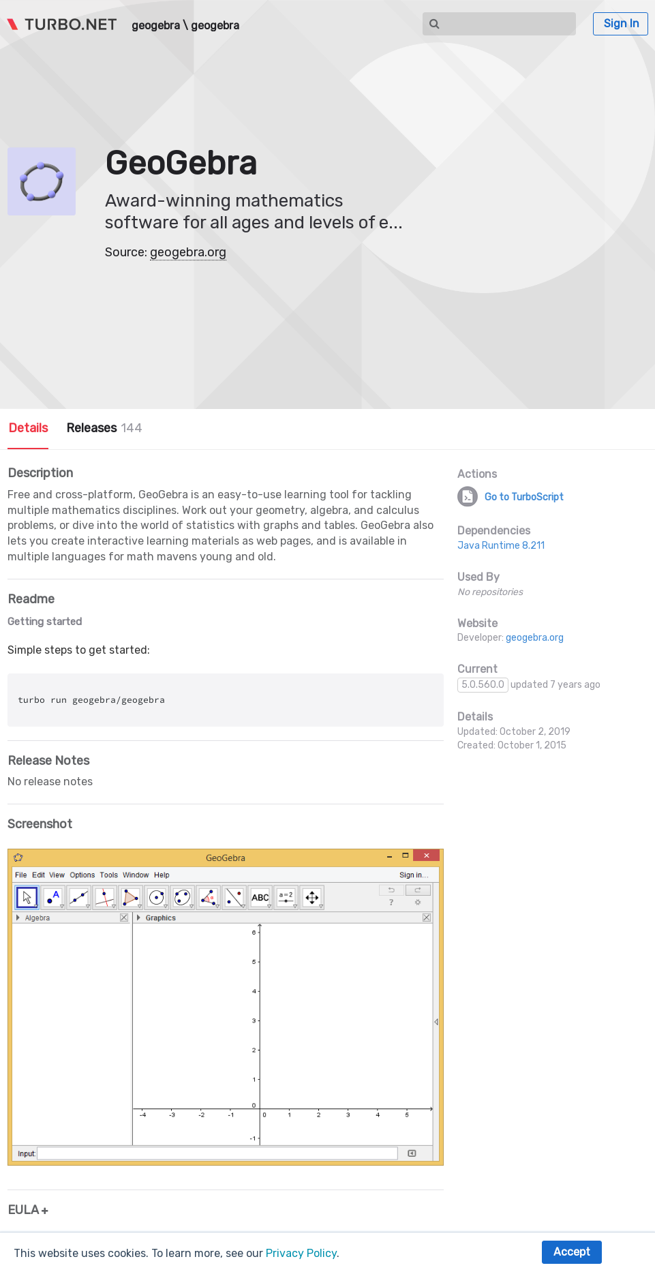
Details (28, 428)
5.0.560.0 (482, 685)
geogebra (156, 25)
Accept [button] (571, 1251)
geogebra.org (188, 252)
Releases (104, 428)
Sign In (621, 23)
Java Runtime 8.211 (501, 545)
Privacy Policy (301, 1253)
